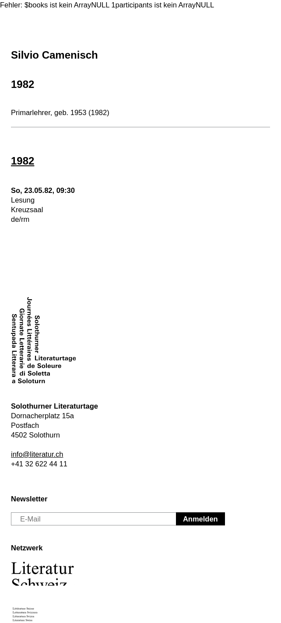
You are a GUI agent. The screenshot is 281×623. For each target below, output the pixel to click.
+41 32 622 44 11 (39, 464)
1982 (22, 84)
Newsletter (29, 499)
